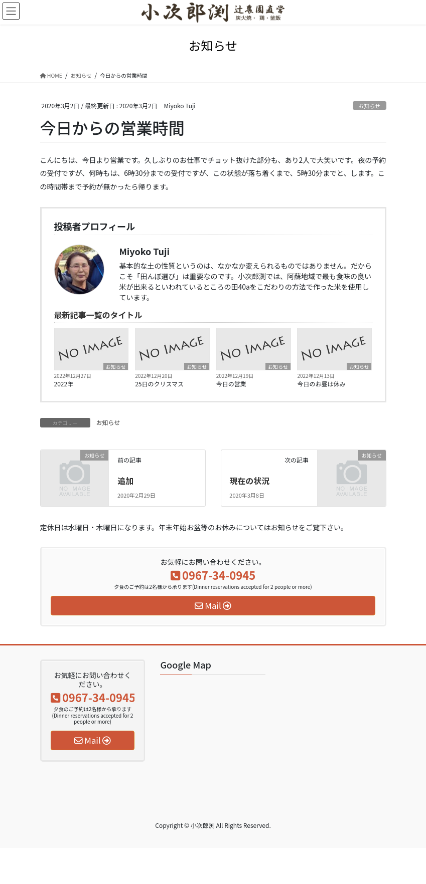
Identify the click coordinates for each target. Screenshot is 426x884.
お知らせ (369, 106)
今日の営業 (231, 383)
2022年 (64, 383)
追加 (125, 481)
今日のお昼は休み (321, 383)
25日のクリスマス (159, 383)
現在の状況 (249, 481)
